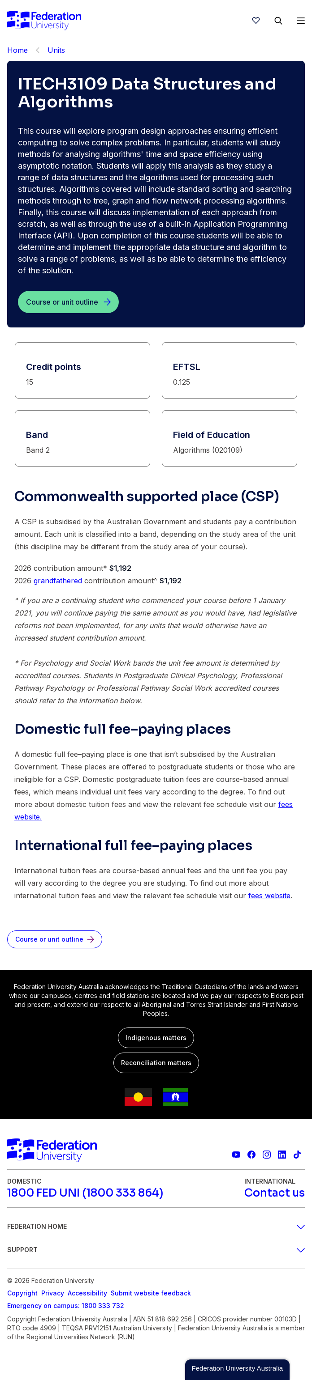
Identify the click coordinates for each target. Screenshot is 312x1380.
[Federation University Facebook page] (251, 1154)
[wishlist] (256, 20)
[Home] (44, 20)
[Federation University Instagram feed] (266, 1154)
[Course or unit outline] (68, 302)
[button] (237, 1369)
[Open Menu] (301, 20)
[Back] (37, 50)
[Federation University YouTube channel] (236, 1154)
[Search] (278, 20)
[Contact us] (274, 1193)
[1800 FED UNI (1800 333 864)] (85, 1193)
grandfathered (58, 580)
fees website (269, 895)
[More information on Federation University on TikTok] (297, 1154)
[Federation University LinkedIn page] (282, 1154)
